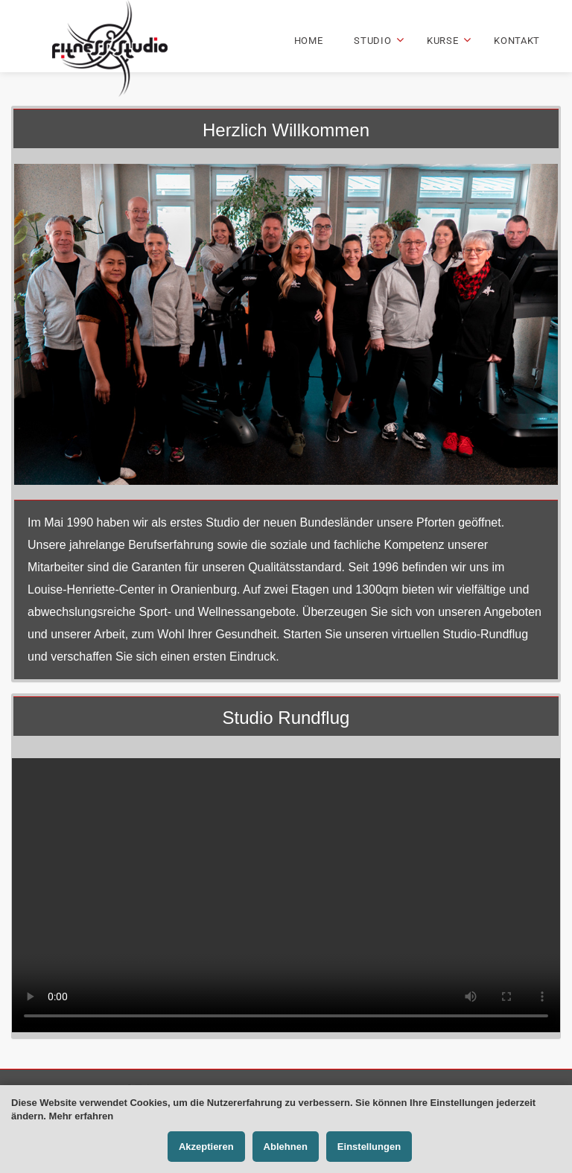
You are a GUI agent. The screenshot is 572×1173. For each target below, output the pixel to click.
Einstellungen (369, 1146)
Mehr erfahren (81, 1116)
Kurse (442, 40)
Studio (372, 40)
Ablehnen (286, 1146)
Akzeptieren (206, 1146)
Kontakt (517, 40)
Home (308, 40)
